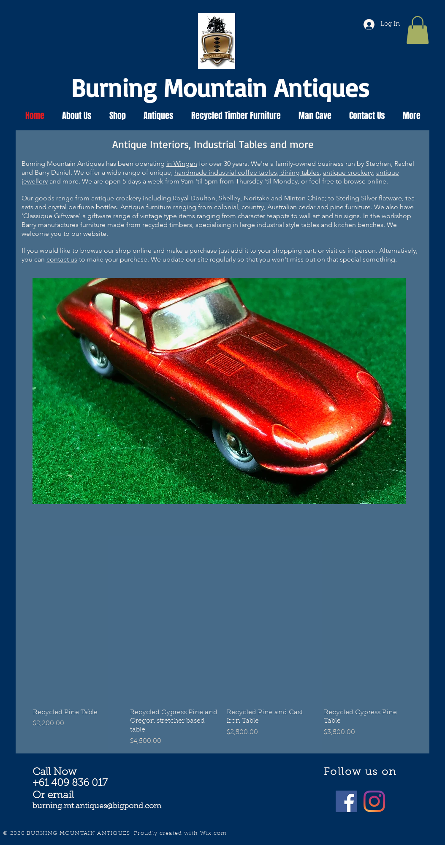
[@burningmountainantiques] (346, 801)
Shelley (229, 198)
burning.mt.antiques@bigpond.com (97, 806)
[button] (417, 30)
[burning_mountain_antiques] (374, 801)
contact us (61, 259)
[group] (222, 680)
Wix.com (213, 833)
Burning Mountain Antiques (220, 87)
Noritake (256, 198)
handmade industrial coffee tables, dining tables (247, 172)
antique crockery (348, 172)
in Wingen (181, 163)
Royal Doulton (194, 198)
